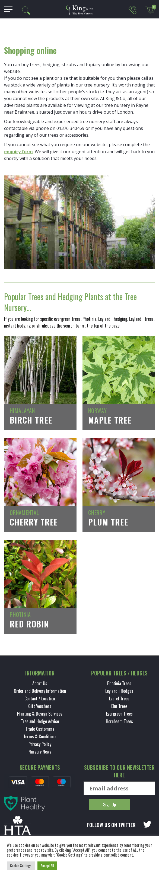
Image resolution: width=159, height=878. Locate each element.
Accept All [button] (47, 865)
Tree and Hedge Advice (40, 721)
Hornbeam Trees (119, 721)
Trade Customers (40, 729)
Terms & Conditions (39, 736)
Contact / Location (39, 698)
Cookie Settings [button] (20, 865)
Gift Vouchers (39, 706)
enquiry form (18, 152)
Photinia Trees (119, 683)
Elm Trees (119, 706)
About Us (39, 683)
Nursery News (39, 751)
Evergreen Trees (119, 713)
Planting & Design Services (39, 713)
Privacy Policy (39, 744)
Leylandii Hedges (119, 691)
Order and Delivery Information (40, 691)
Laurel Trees (119, 698)
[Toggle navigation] (6, 9)
